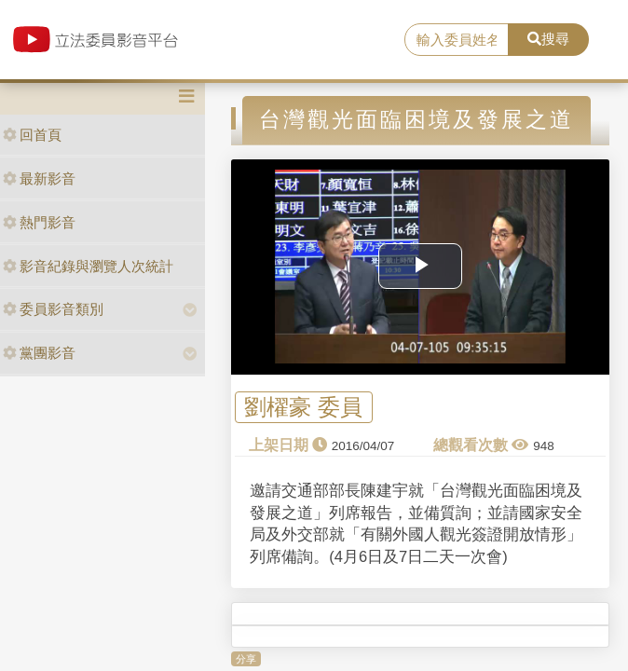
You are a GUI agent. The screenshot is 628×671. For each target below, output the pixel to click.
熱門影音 (39, 222)
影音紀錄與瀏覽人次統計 (88, 266)
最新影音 (39, 178)
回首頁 (32, 135)
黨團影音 (39, 353)
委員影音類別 (53, 309)
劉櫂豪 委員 (303, 407)
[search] (456, 40)
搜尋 (548, 39)
